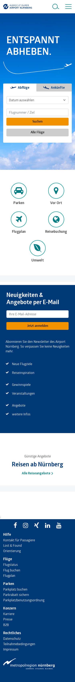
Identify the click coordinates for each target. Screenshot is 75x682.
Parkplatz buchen (15, 589)
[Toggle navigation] (67, 7)
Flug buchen (11, 570)
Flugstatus (10, 564)
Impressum (10, 649)
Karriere (8, 614)
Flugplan (9, 575)
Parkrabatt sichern (16, 595)
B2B (6, 625)
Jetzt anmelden (37, 325)
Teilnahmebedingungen (19, 644)
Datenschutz (12, 638)
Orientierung (12, 551)
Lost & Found (12, 545)
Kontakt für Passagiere (19, 540)
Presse (7, 619)
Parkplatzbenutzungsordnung (23, 600)
